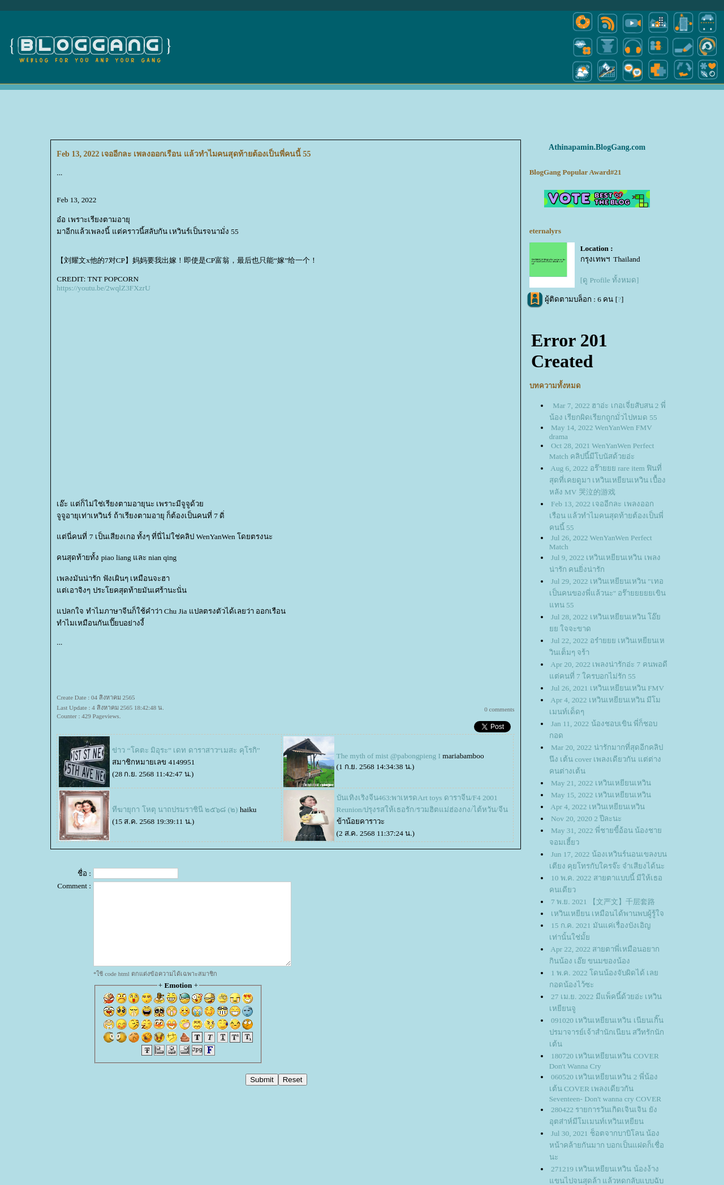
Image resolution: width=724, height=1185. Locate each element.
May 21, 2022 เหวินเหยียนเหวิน (601, 783)
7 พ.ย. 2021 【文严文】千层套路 (603, 901)
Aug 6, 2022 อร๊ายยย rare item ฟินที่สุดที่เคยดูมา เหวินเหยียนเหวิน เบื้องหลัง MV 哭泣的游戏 (607, 480)
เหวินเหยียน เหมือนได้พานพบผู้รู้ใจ (607, 913)
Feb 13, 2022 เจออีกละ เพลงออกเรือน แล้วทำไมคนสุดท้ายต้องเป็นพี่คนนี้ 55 (606, 516)
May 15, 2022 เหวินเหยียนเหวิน (601, 795)
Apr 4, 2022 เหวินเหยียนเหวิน (597, 806)
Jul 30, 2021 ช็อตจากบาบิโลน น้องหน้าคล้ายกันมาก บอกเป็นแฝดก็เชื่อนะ (606, 1145)
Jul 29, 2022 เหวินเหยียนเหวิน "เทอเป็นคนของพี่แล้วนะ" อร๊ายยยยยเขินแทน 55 (607, 593)
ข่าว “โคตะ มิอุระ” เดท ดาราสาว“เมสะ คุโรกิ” (186, 750)
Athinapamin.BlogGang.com (597, 147)
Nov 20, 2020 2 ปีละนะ (586, 818)
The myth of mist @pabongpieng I (389, 756)
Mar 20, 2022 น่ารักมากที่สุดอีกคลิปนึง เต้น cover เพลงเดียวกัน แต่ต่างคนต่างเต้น (606, 759)
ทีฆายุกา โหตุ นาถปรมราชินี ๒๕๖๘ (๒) (175, 809)
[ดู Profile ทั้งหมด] (609, 280)
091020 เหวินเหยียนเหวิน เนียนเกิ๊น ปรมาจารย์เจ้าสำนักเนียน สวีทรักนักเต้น (606, 1032)
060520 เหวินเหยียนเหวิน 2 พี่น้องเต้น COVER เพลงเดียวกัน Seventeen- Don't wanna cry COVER (605, 1088)
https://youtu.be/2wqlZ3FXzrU (103, 288)
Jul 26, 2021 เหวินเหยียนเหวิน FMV (607, 688)
